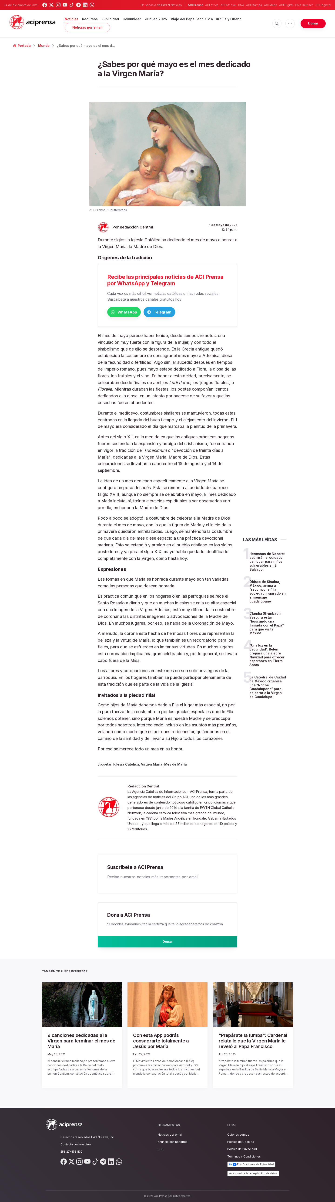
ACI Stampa (254, 5)
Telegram (182, 312)
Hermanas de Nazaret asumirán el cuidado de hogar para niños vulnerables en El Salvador (267, 562)
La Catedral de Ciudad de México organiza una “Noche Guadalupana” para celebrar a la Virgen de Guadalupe (267, 688)
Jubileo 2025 (156, 19)
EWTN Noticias (171, 5)
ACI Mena (270, 5)
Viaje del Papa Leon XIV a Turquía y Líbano (206, 19)
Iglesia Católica (126, 765)
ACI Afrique (228, 5)
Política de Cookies (240, 1142)
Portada (22, 46)
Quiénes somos (238, 1134)
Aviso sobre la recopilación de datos (253, 1173)
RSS (160, 1149)
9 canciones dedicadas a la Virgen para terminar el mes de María (78, 1041)
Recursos (90, 19)
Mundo (44, 46)
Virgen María (151, 765)
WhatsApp (131, 312)
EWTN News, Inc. (102, 1137)
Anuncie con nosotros (173, 1142)
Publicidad (110, 19)
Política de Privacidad (242, 1149)
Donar (313, 23)
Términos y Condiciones (244, 1156)
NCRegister (323, 5)
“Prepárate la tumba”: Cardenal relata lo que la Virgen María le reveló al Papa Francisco (253, 1043)
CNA (241, 5)
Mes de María (175, 765)
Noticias (71, 19)
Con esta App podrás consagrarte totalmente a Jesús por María (164, 1041)
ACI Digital (286, 5)
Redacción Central (136, 227)
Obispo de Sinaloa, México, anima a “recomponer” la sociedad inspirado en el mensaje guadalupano (267, 592)
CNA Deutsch (304, 5)
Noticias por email (87, 27)
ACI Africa (211, 5)
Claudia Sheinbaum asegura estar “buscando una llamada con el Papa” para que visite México (266, 624)
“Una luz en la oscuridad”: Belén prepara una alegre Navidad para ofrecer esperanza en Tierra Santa (267, 656)
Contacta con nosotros (76, 1144)
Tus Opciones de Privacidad (251, 1164)
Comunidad (132, 19)
